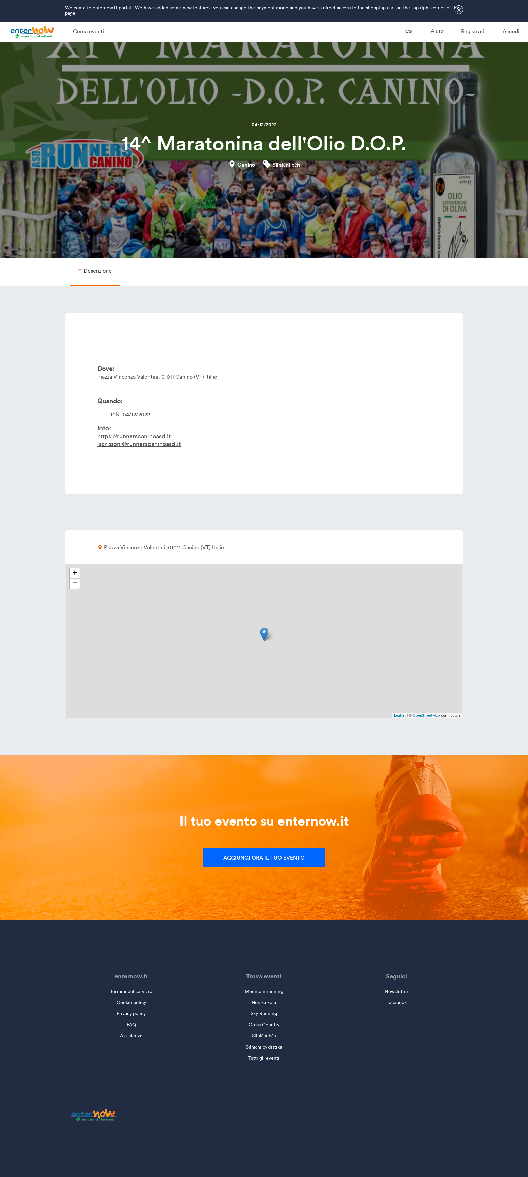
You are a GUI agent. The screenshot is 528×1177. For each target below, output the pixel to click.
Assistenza (131, 1036)
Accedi (511, 31)
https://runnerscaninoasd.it (134, 436)
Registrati (472, 31)
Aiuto (437, 31)
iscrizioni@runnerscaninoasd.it (139, 444)
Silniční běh (286, 164)
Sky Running (264, 1014)
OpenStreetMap (426, 715)
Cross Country (264, 1025)
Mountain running (264, 991)
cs (404, 31)
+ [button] (75, 573)
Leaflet (400, 715)
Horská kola (264, 1002)
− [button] (75, 584)
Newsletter (396, 991)
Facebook (396, 1002)
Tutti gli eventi (263, 1058)
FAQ (131, 1025)
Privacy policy (131, 1014)
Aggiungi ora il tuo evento (264, 857)
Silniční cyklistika (264, 1047)
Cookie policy (131, 1002)
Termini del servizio (131, 991)
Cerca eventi (88, 31)
